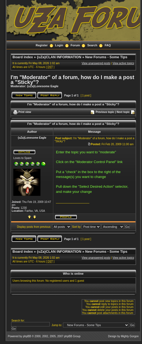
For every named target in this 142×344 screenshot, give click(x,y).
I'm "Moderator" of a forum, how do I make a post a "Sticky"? (72, 79)
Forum (75, 45)
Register (42, 45)
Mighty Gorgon (130, 336)
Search (92, 45)
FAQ (108, 45)
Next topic (123, 112)
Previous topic (105, 112)
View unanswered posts (96, 63)
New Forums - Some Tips (106, 57)
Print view (24, 112)
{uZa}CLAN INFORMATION (59, 57)
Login (59, 45)
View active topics (123, 63)
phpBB (27, 336)
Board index (22, 57)
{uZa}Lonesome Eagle (43, 86)
